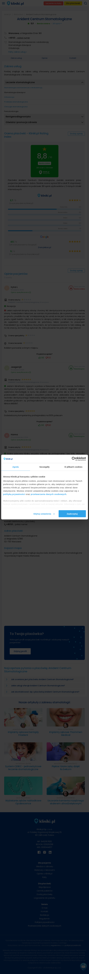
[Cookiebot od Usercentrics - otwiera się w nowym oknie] (74, 459)
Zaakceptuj (72, 513)
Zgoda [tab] (15, 467)
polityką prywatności (14, 494)
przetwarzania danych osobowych (48, 494)
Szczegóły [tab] (44, 467)
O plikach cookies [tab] (73, 467)
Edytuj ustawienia (43, 513)
